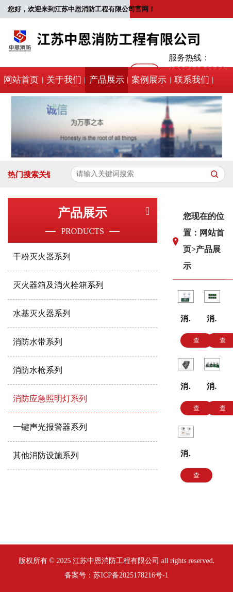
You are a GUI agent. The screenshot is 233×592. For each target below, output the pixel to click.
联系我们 (191, 80)
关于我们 (63, 80)
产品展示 (106, 80)
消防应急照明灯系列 (50, 398)
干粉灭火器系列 (42, 256)
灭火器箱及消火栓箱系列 (58, 285)
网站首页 (21, 80)
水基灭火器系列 (42, 313)
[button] (116, 154)
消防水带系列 (37, 341)
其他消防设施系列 (46, 455)
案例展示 (149, 80)
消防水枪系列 (37, 370)
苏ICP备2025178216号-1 (130, 575)
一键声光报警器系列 (50, 427)
